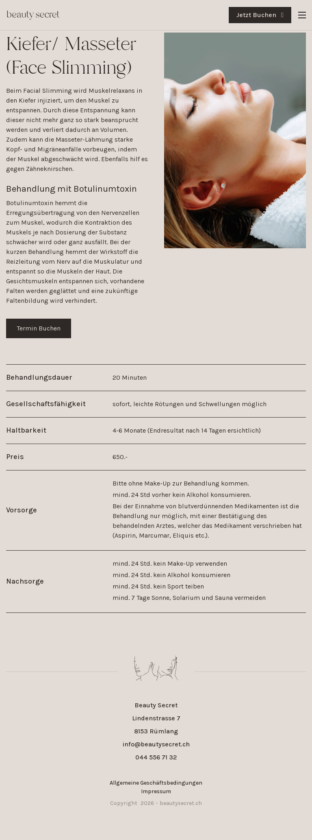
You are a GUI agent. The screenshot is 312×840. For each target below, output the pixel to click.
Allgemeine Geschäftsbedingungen (156, 782)
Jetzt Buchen (260, 15)
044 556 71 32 (156, 757)
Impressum (156, 791)
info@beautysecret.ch (156, 744)
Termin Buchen (39, 328)
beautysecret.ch (181, 803)
